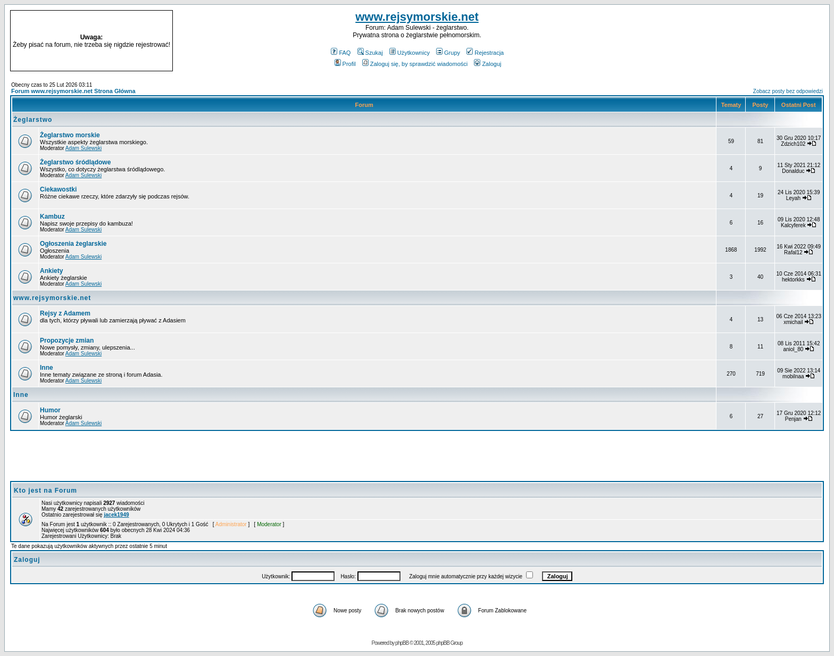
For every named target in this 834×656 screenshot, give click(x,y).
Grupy (448, 52)
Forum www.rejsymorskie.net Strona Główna (73, 91)
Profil (345, 64)
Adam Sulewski (83, 148)
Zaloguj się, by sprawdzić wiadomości (415, 64)
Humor (50, 410)
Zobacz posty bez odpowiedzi (788, 91)
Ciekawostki (58, 189)
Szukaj (370, 52)
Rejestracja (485, 52)
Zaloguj (487, 64)
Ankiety (51, 271)
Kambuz (52, 216)
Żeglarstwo (32, 119)
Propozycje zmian (67, 340)
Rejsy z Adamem (65, 313)
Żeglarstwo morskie (70, 135)
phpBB (401, 643)
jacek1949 (116, 515)
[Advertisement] (723, 41)
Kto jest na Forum (45, 490)
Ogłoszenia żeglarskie (73, 243)
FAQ (341, 52)
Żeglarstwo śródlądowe (75, 162)
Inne (46, 367)
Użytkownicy (409, 52)
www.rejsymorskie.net (417, 16)
